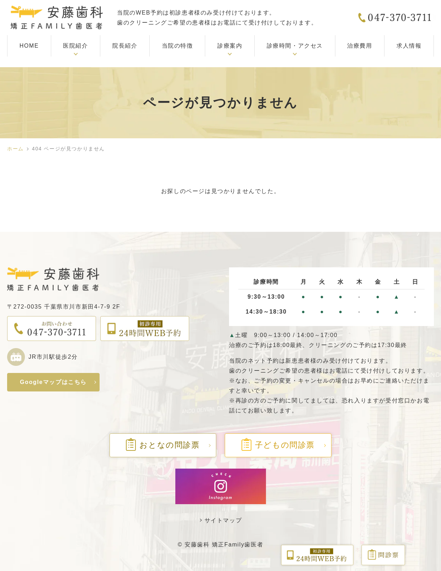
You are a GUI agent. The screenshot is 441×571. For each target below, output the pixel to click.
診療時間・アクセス (295, 46)
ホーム (15, 148)
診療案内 (229, 46)
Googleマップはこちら (53, 382)
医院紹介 (75, 46)
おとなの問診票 (163, 445)
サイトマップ (223, 520)
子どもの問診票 (278, 445)
